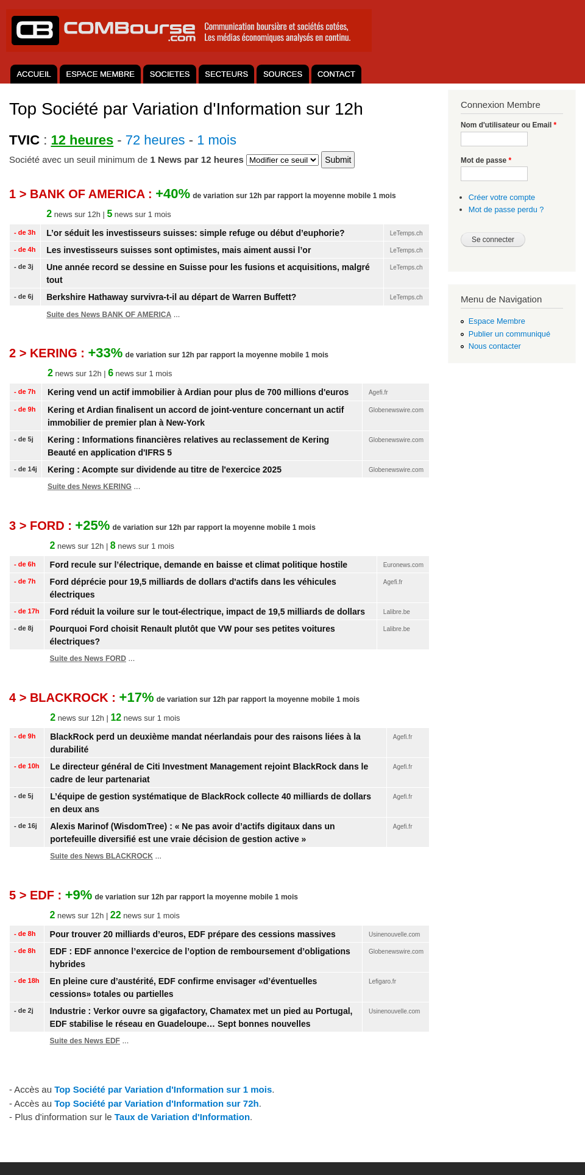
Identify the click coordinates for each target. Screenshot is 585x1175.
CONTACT (336, 74)
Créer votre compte (502, 197)
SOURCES (282, 74)
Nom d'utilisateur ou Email (508, 125)
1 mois (216, 140)
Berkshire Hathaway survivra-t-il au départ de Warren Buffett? (171, 297)
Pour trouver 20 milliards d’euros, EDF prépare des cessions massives (193, 934)
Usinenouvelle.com (394, 934)
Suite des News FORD (88, 658)
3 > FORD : (42, 525)
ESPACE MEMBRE (100, 74)
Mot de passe (486, 160)
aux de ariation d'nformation (182, 1117)
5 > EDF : (37, 895)
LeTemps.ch (406, 233)
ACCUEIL (33, 74)
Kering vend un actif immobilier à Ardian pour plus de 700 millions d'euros (198, 392)
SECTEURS (226, 74)
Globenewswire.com (396, 410)
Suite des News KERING (90, 486)
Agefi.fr (378, 392)
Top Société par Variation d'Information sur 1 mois (163, 1089)
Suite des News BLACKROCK (101, 856)
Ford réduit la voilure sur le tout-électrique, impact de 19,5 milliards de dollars (207, 611)
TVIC (24, 140)
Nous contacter (495, 346)
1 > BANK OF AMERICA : (82, 194)
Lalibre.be (396, 612)
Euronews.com (403, 565)
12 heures (82, 140)
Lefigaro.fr (382, 981)
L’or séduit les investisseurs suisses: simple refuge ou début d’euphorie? (195, 233)
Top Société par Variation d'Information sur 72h (156, 1103)
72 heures (155, 140)
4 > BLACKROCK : (64, 697)
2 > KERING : (48, 353)
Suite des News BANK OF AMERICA (108, 314)
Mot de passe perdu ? (506, 209)
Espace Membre (497, 321)
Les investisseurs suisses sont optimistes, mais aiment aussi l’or (178, 250)
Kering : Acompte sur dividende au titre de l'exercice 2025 (165, 469)
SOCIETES (170, 74)
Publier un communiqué (509, 333)
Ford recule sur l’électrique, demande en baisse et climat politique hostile (199, 565)
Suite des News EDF (85, 1041)
